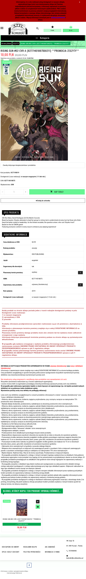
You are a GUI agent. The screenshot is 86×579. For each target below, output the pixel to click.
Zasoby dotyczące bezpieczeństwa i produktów (19, 165)
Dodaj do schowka (43, 200)
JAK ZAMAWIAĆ (50, 546)
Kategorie (42, 38)
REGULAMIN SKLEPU (30, 546)
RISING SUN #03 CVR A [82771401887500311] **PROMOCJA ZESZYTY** (22, 520)
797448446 (71, 550)
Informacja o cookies (7, 571)
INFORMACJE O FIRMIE (52, 551)
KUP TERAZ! (57, 192)
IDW (12, 185)
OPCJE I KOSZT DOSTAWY (10, 551)
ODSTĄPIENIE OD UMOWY (10, 546)
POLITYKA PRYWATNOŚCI (31, 551)
